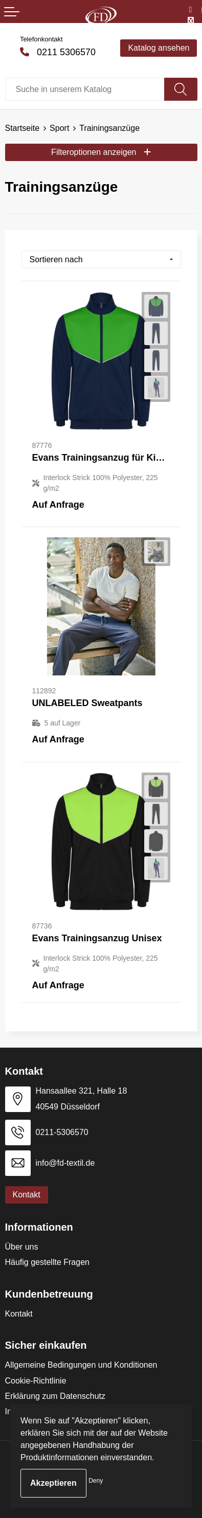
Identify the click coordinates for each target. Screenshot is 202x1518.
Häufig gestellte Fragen (47, 1262)
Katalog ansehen (158, 47)
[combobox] (85, 89)
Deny (95, 1480)
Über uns (21, 1246)
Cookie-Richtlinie (35, 1380)
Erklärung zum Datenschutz (55, 1396)
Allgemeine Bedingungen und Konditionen (81, 1365)
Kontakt (19, 1313)
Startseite (22, 128)
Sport (59, 128)
